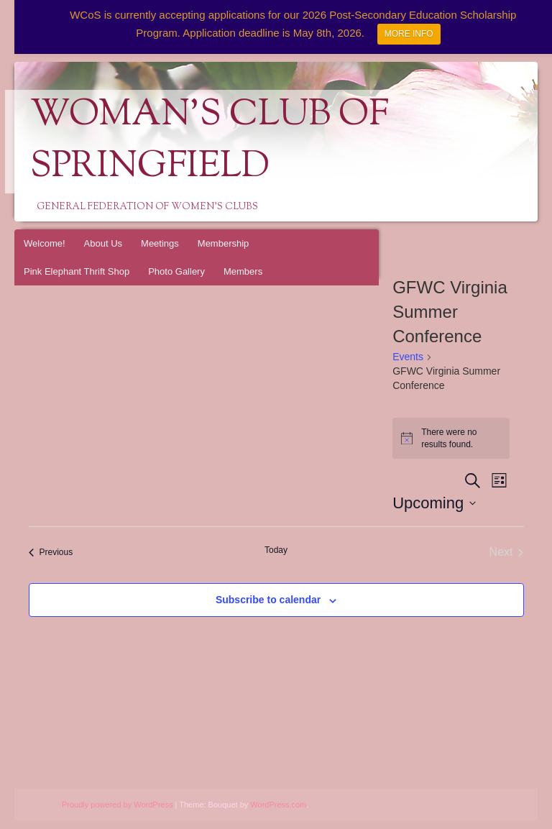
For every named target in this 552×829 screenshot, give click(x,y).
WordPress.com (278, 804)
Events (407, 356)
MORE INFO (409, 34)
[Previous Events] (51, 552)
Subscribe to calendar (268, 599)
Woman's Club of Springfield (209, 141)
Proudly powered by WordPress (117, 804)
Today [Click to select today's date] (276, 550)
